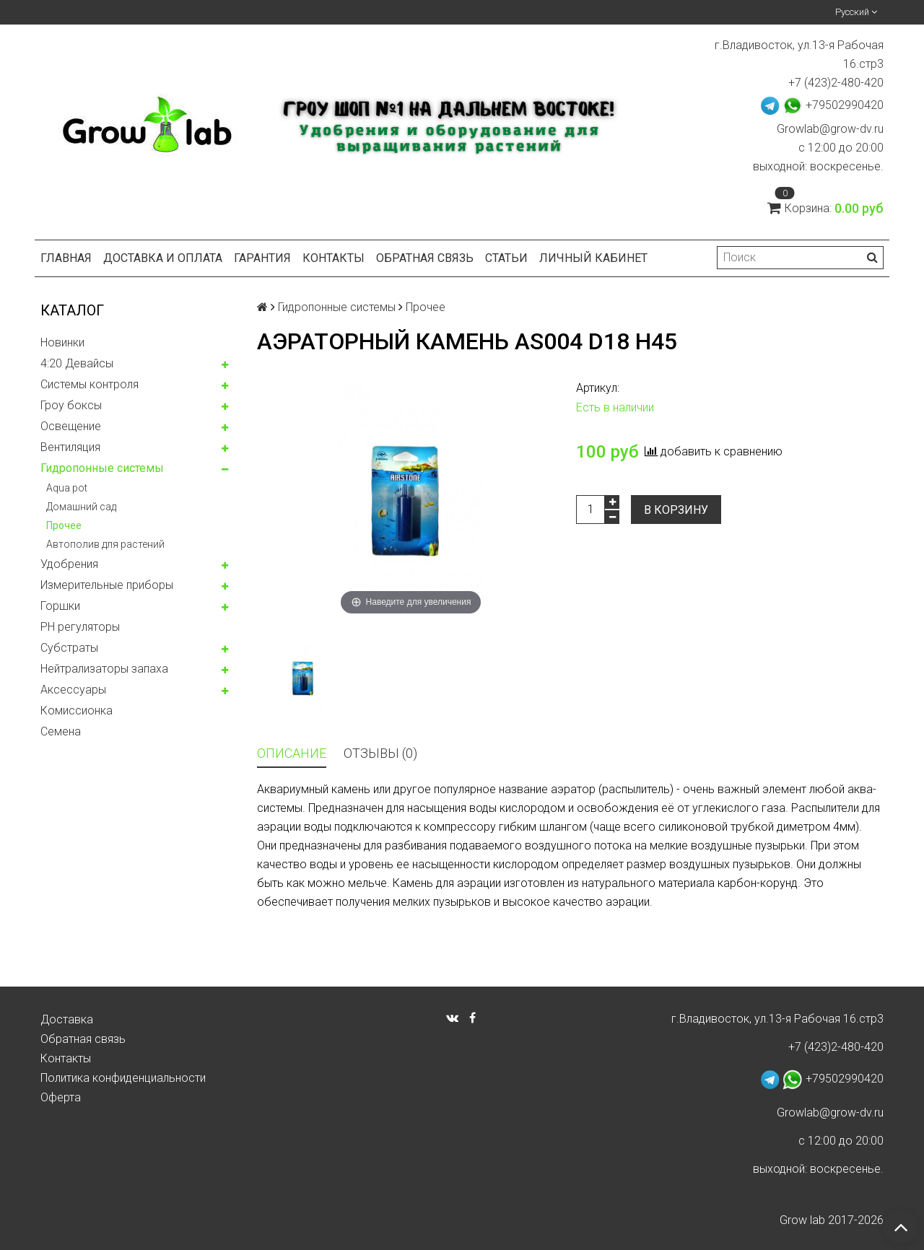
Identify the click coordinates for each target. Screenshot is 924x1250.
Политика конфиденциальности (123, 1078)
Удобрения (69, 564)
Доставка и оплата (162, 258)
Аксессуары (73, 689)
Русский (856, 11)
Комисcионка (76, 710)
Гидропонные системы (102, 468)
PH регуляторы (80, 627)
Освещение (70, 426)
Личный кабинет (593, 258)
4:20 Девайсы (76, 363)
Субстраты (69, 648)
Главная (66, 258)
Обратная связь (425, 258)
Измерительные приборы (106, 585)
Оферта (60, 1097)
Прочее (64, 525)
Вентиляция (70, 447)
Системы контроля (89, 384)
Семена (60, 731)
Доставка (66, 1019)
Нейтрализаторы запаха (104, 669)
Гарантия (262, 258)
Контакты (333, 258)
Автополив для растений (105, 544)
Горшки (60, 606)
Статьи (506, 258)
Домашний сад (81, 506)
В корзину (676, 510)
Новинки (62, 342)
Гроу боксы (71, 405)
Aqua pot (66, 488)
